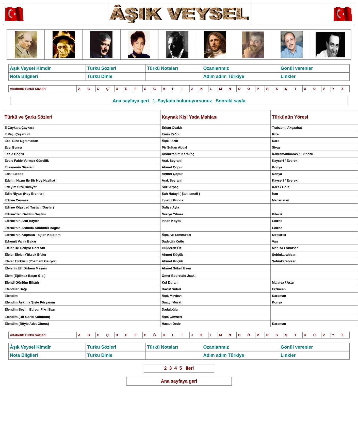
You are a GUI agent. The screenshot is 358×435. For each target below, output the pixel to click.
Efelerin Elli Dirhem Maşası (26, 268)
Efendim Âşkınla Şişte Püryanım (30, 302)
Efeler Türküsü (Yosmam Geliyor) (31, 261)
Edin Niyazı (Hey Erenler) (24, 194)
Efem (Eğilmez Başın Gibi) (25, 276)
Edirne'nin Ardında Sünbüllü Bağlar (32, 228)
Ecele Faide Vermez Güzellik (27, 161)
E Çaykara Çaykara (19, 128)
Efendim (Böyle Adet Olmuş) (27, 324)
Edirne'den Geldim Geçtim (25, 214)
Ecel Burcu (13, 147)
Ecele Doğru (14, 154)
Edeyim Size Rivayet (21, 187)
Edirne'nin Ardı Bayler (22, 221)
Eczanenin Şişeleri (19, 167)
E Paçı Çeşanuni (17, 134)
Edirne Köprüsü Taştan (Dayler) (29, 207)
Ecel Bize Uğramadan (21, 141)
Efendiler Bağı (16, 289)
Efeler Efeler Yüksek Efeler (25, 254)
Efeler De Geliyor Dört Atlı (25, 248)
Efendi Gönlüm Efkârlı (22, 282)
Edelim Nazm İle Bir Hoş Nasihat (30, 180)
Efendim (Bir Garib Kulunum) (27, 317)
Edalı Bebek (14, 174)
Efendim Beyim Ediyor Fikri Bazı (30, 309)
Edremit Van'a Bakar (20, 241)
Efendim (11, 296)
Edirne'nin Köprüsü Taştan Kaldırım (32, 235)
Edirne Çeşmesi (17, 200)
